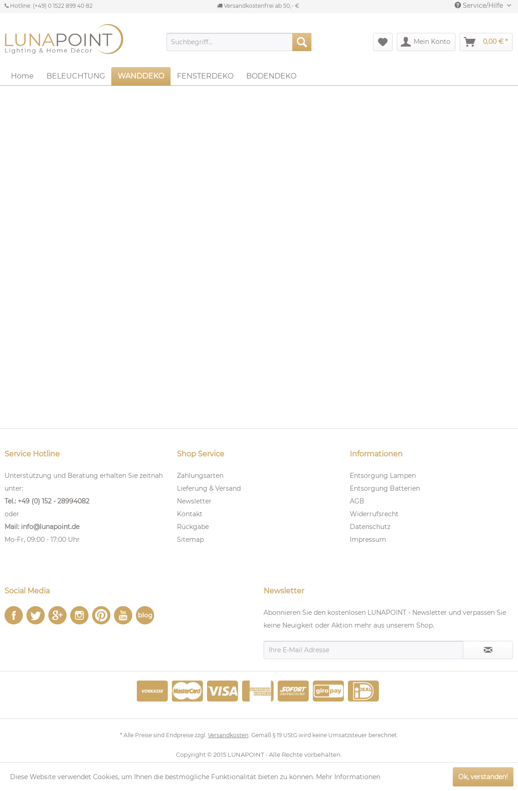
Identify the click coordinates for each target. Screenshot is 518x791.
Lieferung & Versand (209, 488)
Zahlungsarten (200, 475)
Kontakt (189, 514)
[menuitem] (238, 42)
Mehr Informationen (348, 777)
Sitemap (190, 539)
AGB (357, 501)
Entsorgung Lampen (383, 475)
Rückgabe (193, 527)
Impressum (368, 539)
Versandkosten (228, 735)
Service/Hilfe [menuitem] (480, 5)
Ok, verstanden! (483, 777)
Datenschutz (370, 527)
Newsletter (194, 501)
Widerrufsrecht (374, 514)
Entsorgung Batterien (385, 488)
